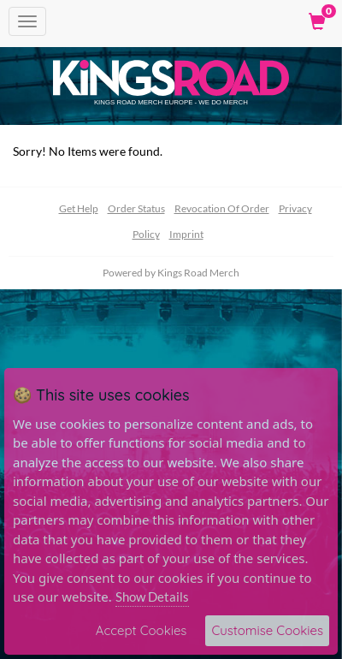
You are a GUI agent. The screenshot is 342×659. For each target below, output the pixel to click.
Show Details (152, 596)
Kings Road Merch (198, 272)
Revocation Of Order (221, 208)
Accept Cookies (141, 630)
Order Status (136, 208)
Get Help (78, 208)
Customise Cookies (267, 630)
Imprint (186, 234)
